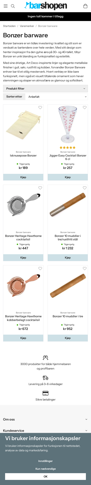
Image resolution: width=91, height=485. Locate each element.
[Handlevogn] (85, 6)
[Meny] (5, 6)
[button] (23, 177)
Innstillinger (45, 461)
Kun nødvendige (46, 468)
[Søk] (12, 6)
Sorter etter (14, 96)
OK (46, 476)
